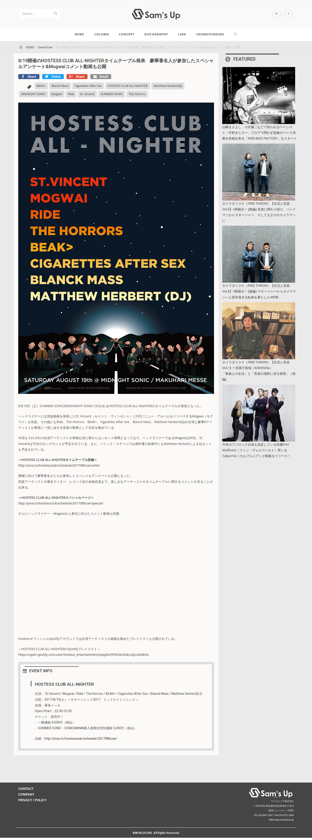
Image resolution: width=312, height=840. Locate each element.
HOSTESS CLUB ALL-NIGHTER (128, 88)
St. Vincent (87, 96)
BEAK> (41, 88)
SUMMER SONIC (112, 96)
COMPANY (26, 797)
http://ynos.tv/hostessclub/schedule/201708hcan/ (80, 741)
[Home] (20, 49)
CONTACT (26, 791)
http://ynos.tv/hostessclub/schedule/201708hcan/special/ (60, 506)
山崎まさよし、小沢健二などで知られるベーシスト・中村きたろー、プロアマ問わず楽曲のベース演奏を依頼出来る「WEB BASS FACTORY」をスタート (259, 135)
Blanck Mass (60, 88)
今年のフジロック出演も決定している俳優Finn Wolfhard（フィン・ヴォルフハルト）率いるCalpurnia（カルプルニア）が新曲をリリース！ (256, 452)
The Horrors (137, 96)
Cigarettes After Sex (88, 88)
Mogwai (57, 96)
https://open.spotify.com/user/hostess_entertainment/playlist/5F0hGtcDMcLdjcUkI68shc (83, 657)
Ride (71, 96)
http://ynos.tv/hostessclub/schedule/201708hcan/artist (59, 468)
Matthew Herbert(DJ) (168, 88)
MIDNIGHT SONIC (33, 96)
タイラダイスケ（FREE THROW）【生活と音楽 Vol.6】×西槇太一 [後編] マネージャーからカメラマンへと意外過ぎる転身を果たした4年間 (259, 294)
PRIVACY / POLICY (32, 802)
